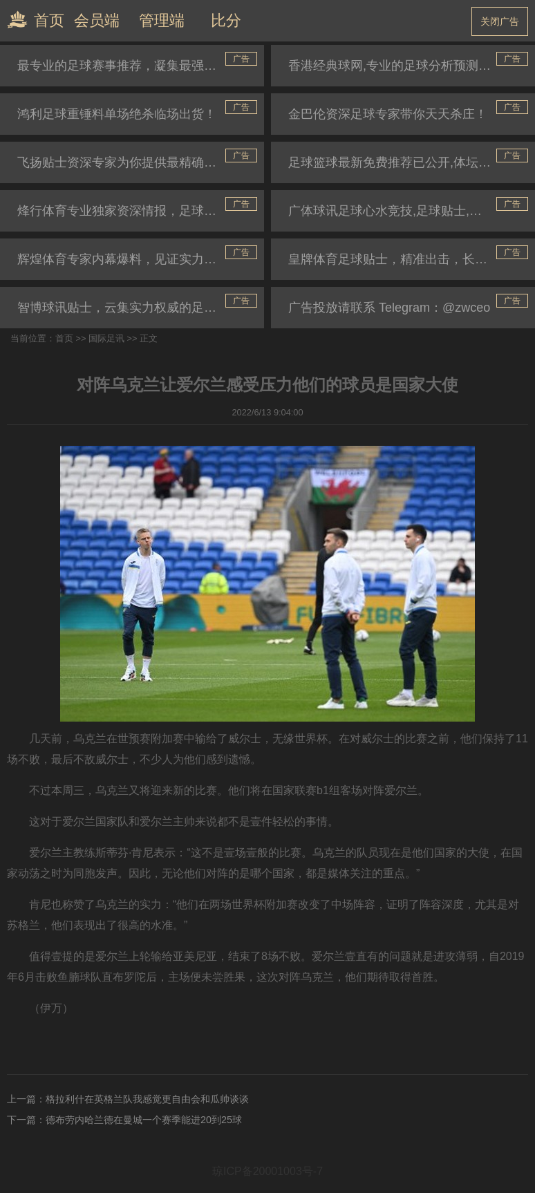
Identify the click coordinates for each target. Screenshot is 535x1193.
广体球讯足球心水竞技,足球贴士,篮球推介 (403, 211)
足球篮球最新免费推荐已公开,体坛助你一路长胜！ (411, 162)
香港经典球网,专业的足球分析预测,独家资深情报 (411, 66)
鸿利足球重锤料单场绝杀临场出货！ (116, 114)
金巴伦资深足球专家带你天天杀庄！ (387, 114)
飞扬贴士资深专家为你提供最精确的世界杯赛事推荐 (140, 162)
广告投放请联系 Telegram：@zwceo (389, 307)
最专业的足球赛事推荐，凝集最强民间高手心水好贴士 (140, 66)
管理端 (162, 20)
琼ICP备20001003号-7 (267, 1171)
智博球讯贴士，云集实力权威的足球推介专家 (140, 307)
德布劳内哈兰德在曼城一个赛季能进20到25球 (144, 1119)
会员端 (97, 20)
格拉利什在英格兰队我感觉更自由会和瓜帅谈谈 (147, 1099)
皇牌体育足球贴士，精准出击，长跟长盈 (400, 259)
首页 (32, 19)
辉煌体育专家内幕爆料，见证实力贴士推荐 (135, 259)
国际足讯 (106, 338)
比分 (226, 20)
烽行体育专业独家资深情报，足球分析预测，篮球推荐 (140, 211)
